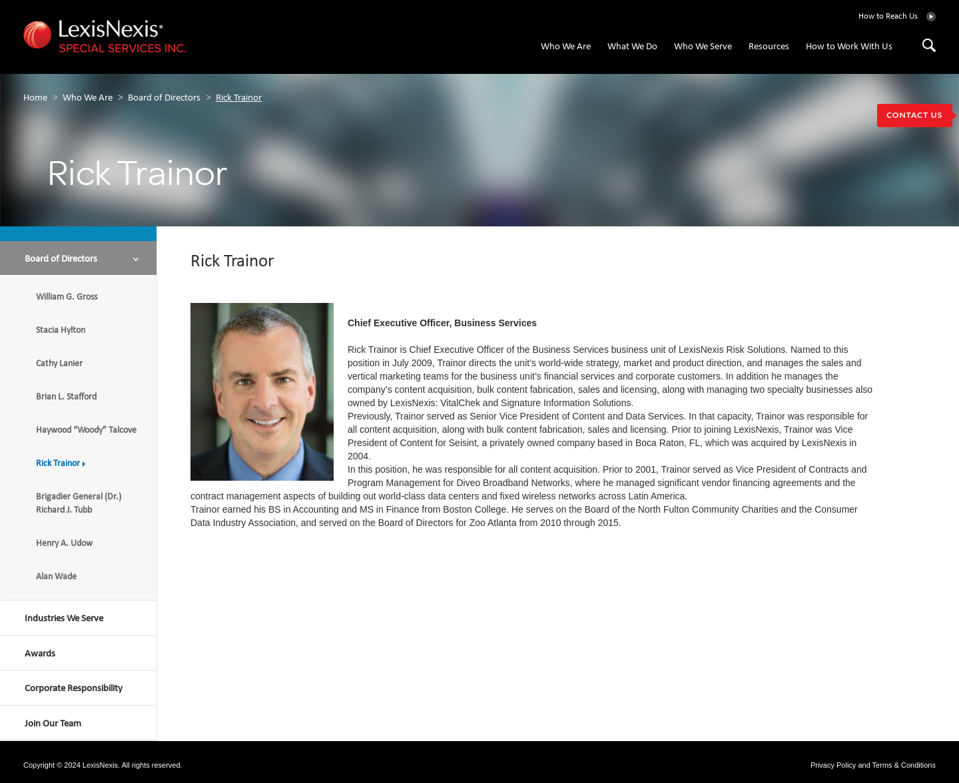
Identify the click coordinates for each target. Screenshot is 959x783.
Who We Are (566, 47)
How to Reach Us (888, 16)
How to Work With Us (849, 47)
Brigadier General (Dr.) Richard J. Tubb (78, 503)
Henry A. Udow (68, 544)
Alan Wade (60, 577)
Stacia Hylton (63, 331)
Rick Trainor (239, 98)
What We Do (632, 47)
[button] (78, 258)
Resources (769, 47)
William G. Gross (69, 297)
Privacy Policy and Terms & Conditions (873, 765)
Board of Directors (164, 98)
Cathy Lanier (62, 364)
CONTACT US (914, 115)
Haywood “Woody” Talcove (89, 430)
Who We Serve (703, 47)
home (35, 98)
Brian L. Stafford (70, 397)
